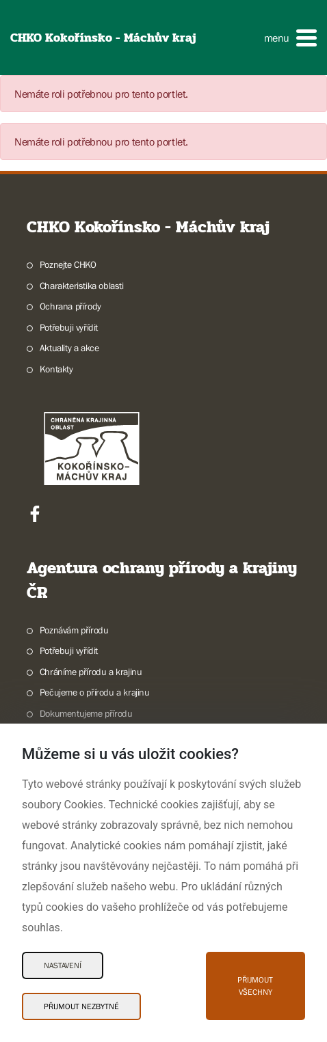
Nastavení (62, 965)
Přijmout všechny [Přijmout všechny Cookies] (255, 986)
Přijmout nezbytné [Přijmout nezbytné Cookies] (81, 1006)
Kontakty (56, 369)
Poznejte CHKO (68, 264)
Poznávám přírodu (74, 630)
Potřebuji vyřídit (69, 327)
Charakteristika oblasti (82, 285)
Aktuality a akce (69, 347)
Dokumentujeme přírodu (86, 713)
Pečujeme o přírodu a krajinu (95, 692)
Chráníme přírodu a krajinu (91, 671)
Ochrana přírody (70, 306)
